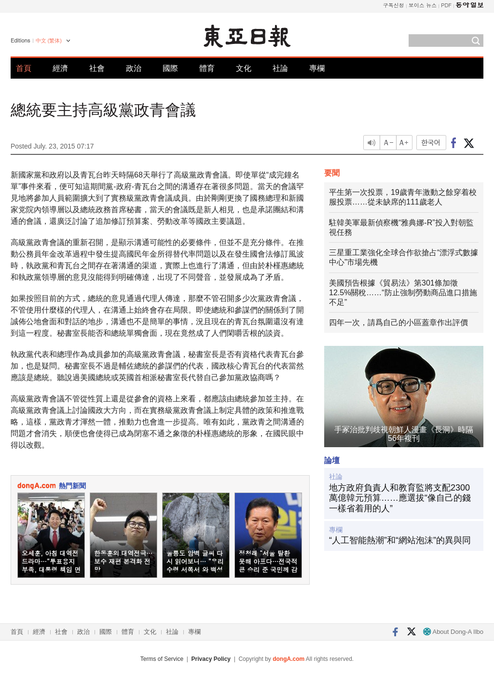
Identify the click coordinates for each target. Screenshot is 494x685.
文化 (243, 68)
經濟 (60, 68)
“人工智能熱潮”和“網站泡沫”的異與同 (400, 540)
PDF (446, 5)
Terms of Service (161, 659)
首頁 (23, 68)
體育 (207, 68)
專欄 (317, 68)
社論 (280, 68)
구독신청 (393, 5)
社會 (97, 68)
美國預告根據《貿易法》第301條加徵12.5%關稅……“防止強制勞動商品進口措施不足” (403, 292)
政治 (133, 68)
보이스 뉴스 (423, 5)
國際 (170, 68)
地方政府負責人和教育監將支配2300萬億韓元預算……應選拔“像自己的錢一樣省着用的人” (400, 498)
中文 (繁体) (49, 40)
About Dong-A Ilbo (453, 631)
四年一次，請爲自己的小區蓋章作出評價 (398, 322)
